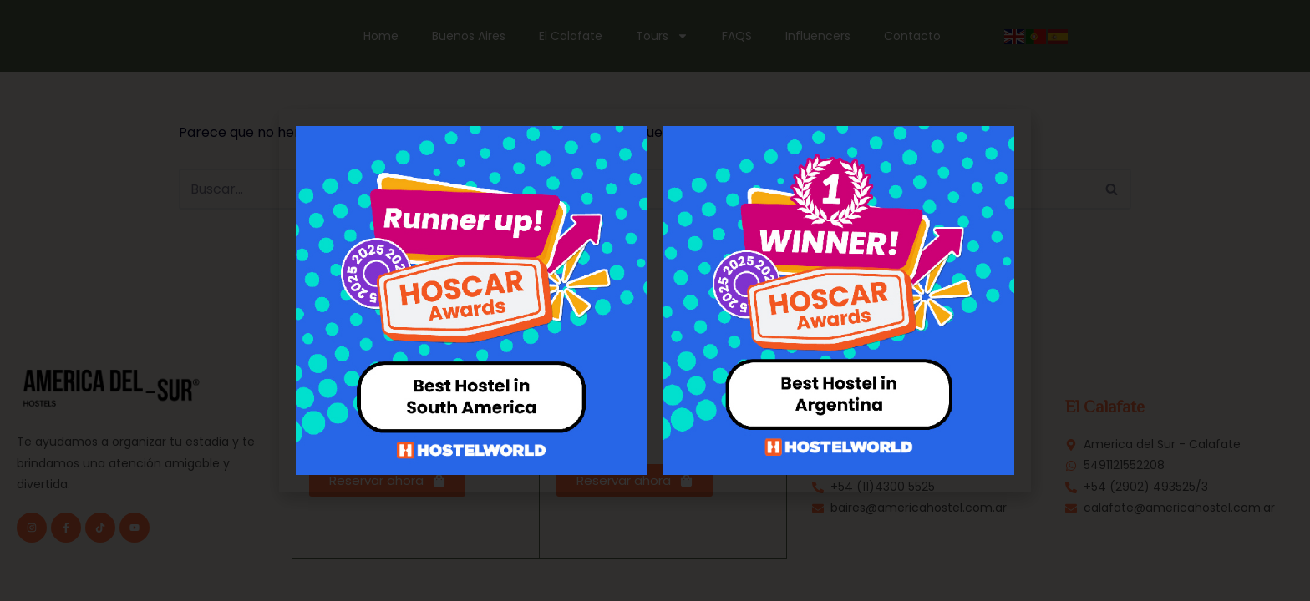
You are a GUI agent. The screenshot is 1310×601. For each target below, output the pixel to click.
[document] (655, 300)
